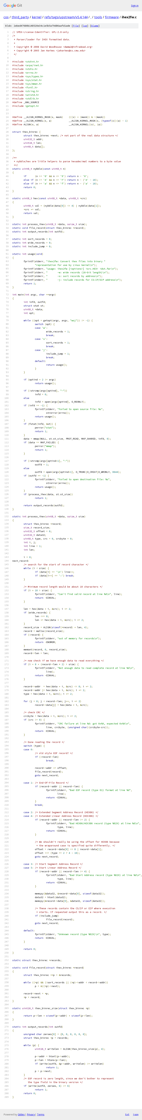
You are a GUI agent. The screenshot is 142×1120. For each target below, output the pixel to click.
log (85, 25)
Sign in (134, 5)
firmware (112, 17)
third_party (20, 17)
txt (127, 1114)
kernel (36, 17)
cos (6, 17)
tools (98, 17)
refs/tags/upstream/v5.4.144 (66, 17)
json (135, 1114)
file (76, 25)
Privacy (31, 1114)
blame (94, 25)
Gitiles (21, 1114)
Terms (40, 1114)
